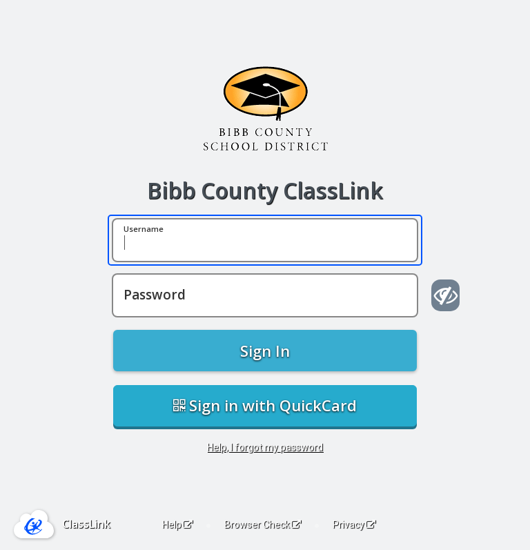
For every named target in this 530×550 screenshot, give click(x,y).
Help (177, 524)
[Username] (265, 240)
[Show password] (445, 295)
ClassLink (86, 523)
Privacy (354, 524)
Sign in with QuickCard (265, 405)
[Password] (265, 295)
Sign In (265, 350)
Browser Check (262, 524)
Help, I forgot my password (265, 447)
